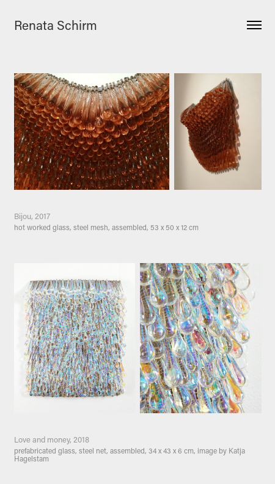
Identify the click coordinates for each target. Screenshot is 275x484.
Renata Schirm (55, 25)
